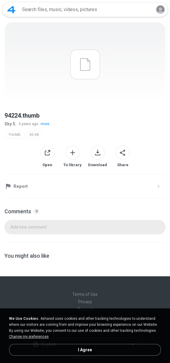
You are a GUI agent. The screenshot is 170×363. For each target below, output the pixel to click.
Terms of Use (85, 294)
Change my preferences (29, 336)
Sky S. (10, 124)
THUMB (14, 135)
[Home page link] (11, 9)
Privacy (85, 301)
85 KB (34, 135)
